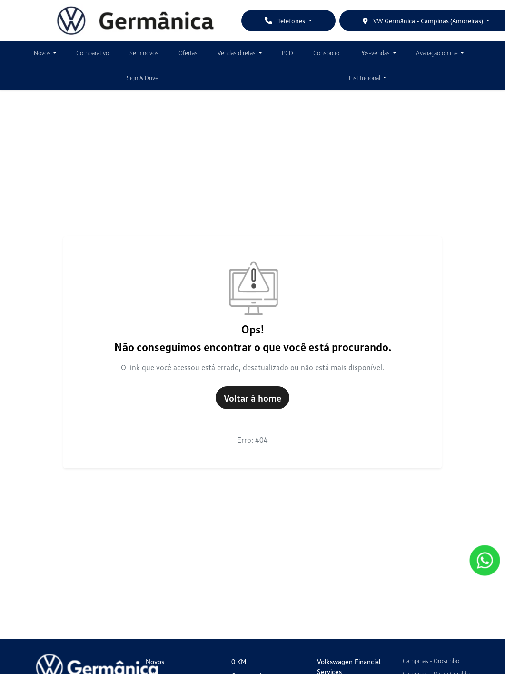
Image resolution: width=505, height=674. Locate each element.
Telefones (286, 21)
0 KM (239, 661)
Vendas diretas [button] (237, 53)
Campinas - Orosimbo (431, 660)
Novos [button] (43, 53)
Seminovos (143, 53)
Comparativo (92, 53)
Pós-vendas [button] (375, 53)
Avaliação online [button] (437, 53)
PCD (287, 53)
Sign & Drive (142, 77)
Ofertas (188, 53)
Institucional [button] (365, 77)
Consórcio (326, 53)
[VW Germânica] (135, 20)
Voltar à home (252, 397)
